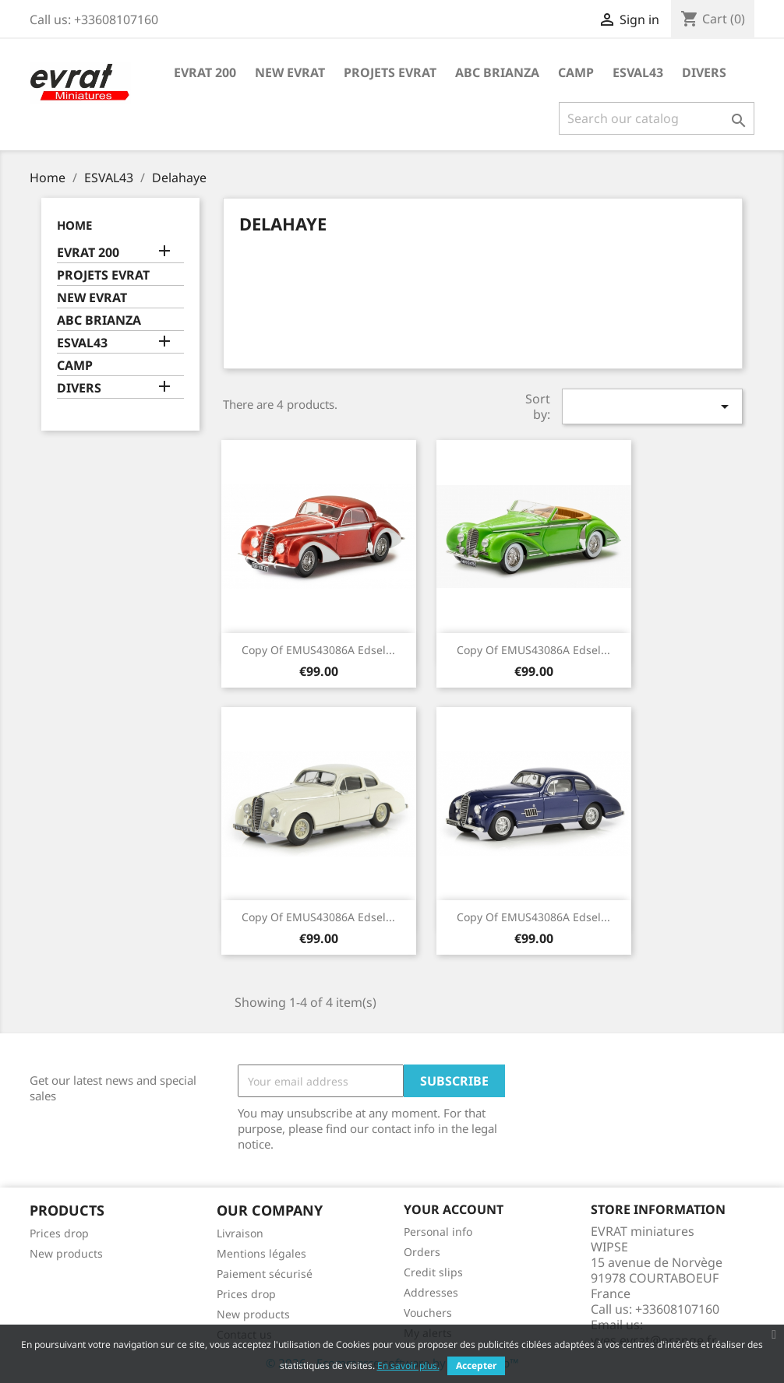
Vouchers (428, 1312)
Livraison (240, 1233)
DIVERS (704, 72)
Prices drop (59, 1233)
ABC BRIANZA (497, 72)
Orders (422, 1251)
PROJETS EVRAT (390, 72)
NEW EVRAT (290, 72)
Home (74, 225)
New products (66, 1253)
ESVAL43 (638, 72)
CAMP (576, 72)
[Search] (656, 118)
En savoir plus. (408, 1365)
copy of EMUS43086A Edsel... (318, 649)
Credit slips (433, 1272)
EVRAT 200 (205, 72)
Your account (453, 1209)
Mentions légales (261, 1253)
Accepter (476, 1365)
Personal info (438, 1231)
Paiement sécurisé (265, 1273)
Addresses (431, 1292)
